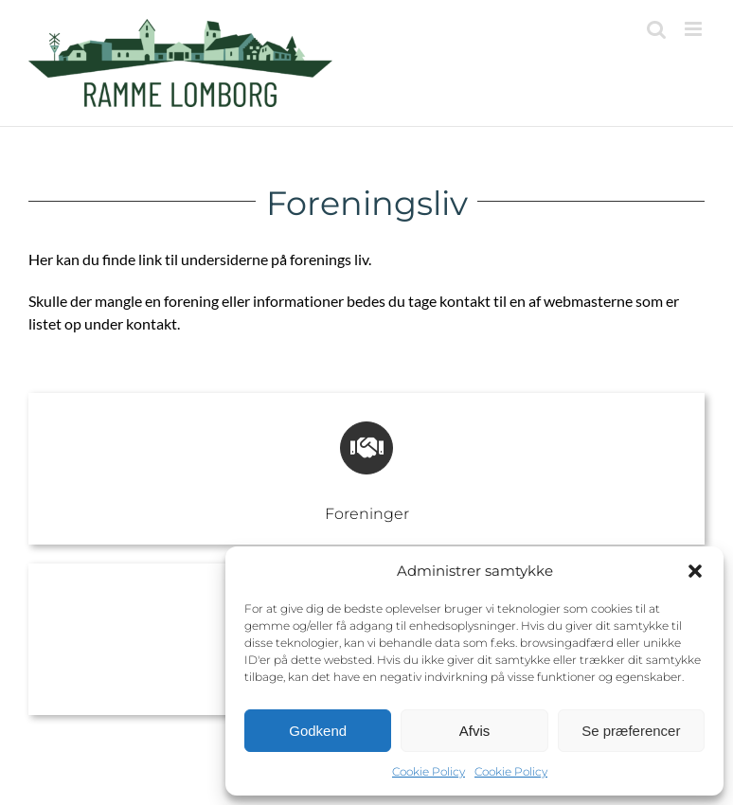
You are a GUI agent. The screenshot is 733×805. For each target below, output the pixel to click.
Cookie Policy (428, 771)
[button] (695, 571)
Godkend (318, 731)
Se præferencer (630, 731)
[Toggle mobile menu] (695, 29)
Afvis (475, 731)
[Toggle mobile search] (656, 29)
